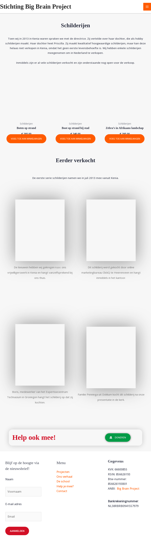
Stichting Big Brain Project (35, 6)
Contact (61, 491)
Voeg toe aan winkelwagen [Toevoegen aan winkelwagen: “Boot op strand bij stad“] (75, 138)
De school (63, 481)
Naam (9, 479)
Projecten (63, 472)
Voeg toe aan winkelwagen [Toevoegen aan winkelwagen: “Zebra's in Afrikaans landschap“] (124, 138)
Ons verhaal (64, 477)
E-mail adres (13, 504)
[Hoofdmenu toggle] (147, 7)
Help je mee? (65, 486)
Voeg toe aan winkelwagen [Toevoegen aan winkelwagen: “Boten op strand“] (26, 138)
